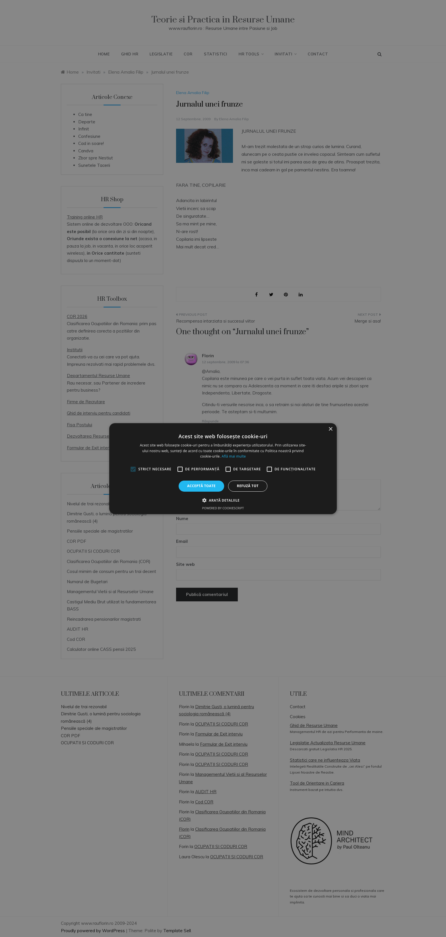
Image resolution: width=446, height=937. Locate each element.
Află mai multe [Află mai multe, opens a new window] (234, 456)
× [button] (330, 429)
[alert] (223, 468)
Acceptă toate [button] (201, 485)
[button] (223, 500)
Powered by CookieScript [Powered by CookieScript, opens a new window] (223, 508)
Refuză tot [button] (248, 485)
